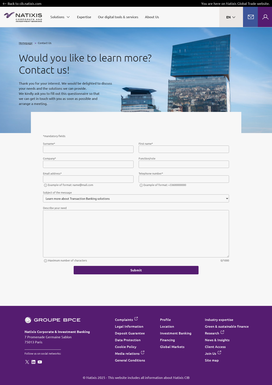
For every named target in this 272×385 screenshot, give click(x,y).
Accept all (156, 233)
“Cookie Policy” (126, 213)
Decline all (115, 233)
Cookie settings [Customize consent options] (110, 152)
